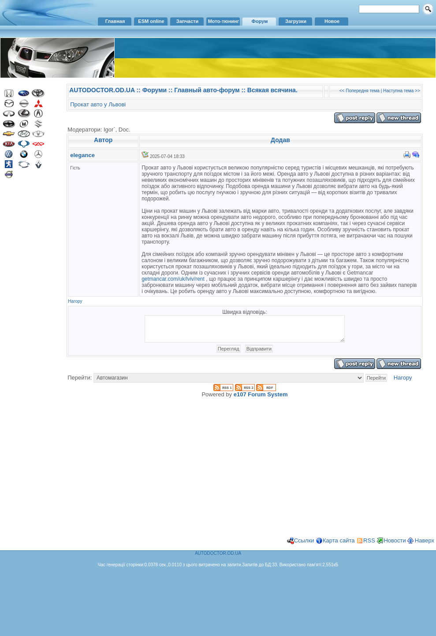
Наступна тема (398, 90)
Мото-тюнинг (223, 21)
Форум (260, 21)
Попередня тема (363, 90)
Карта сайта (338, 545)
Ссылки (304, 545)
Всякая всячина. (272, 90)
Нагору (75, 301)
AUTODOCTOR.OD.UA (101, 90)
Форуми (154, 90)
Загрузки (295, 21)
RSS (369, 545)
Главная (115, 21)
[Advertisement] (28, 325)
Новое (331, 21)
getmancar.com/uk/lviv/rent (173, 279)
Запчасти (187, 21)
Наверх (424, 545)
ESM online (151, 21)
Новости (395, 545)
